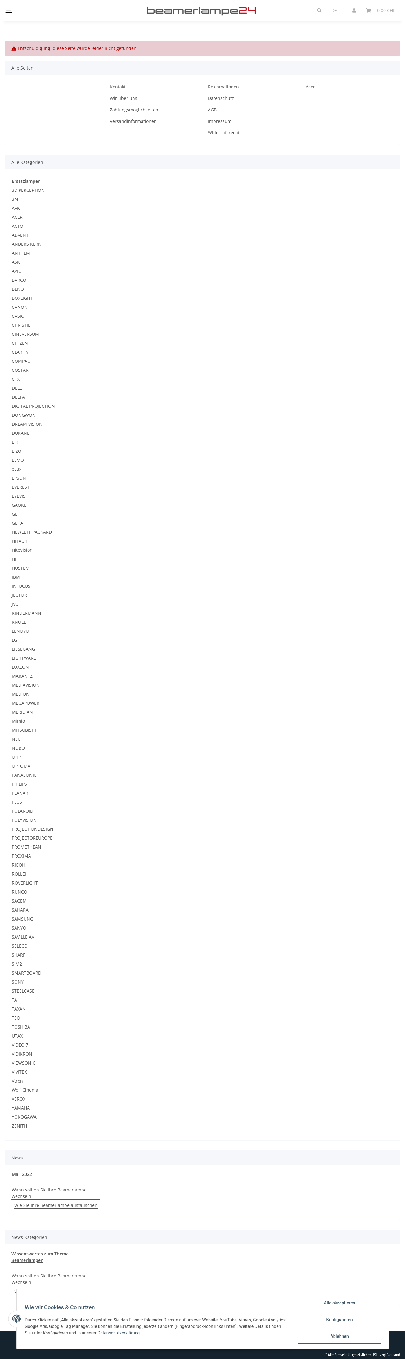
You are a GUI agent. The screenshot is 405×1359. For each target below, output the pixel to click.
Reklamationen (223, 87)
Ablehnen (338, 1336)
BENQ (18, 289)
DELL (17, 388)
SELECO (20, 946)
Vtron (17, 1081)
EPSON (19, 478)
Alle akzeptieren (337, 1304)
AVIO (17, 271)
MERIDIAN (22, 712)
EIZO (16, 451)
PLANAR (20, 793)
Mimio (18, 721)
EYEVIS (18, 496)
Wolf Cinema (25, 1090)
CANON (20, 307)
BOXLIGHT (22, 298)
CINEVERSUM (25, 334)
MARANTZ (22, 676)
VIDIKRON (22, 1054)
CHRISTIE (21, 325)
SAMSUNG (22, 919)
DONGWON (24, 415)
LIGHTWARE (24, 658)
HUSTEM (20, 568)
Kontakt (118, 87)
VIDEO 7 (20, 1045)
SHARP (18, 955)
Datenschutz (221, 98)
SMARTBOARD (26, 973)
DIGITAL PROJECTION (33, 406)
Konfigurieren (338, 1320)
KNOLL (19, 622)
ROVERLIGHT (25, 883)
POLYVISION (24, 820)
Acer (310, 87)
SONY (18, 982)
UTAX (17, 1036)
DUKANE (20, 433)
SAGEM (19, 901)
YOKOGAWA (24, 1117)
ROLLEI (19, 874)
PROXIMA (21, 856)
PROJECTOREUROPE (32, 838)
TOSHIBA (21, 1027)
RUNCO (19, 892)
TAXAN (19, 1009)
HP (14, 559)
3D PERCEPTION (28, 190)
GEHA (17, 523)
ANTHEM (21, 253)
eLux (16, 469)
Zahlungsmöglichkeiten (134, 110)
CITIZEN (20, 343)
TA (14, 1000)
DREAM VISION (27, 424)
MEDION (20, 694)
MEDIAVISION (26, 685)
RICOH (18, 865)
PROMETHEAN (26, 847)
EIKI (16, 442)
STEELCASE (23, 991)
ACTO (17, 226)
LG (14, 640)
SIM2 (17, 964)
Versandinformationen (133, 121)
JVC (15, 604)
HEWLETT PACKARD (32, 532)
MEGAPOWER (25, 703)
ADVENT (20, 235)
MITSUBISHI (24, 730)
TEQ (16, 1018)
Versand (393, 1355)
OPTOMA (21, 766)
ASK (16, 262)
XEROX (18, 1099)
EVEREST (20, 487)
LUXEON (20, 667)
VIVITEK (19, 1072)
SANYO (19, 928)
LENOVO (20, 631)
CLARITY (20, 352)
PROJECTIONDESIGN (32, 829)
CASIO (18, 316)
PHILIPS (19, 784)
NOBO (18, 748)
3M (15, 199)
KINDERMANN (26, 613)
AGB (212, 110)
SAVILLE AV (23, 937)
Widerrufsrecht (224, 133)
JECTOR (19, 595)
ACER (17, 217)
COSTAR (20, 370)
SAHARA (20, 910)
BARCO (19, 280)
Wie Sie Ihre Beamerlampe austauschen (55, 1205)
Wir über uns (123, 98)
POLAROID (22, 811)
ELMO (18, 460)
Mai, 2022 (22, 1174)
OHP (16, 757)
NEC (16, 739)
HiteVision (22, 550)
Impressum (220, 121)
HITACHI (20, 541)
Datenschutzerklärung (148, 1333)
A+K (16, 208)
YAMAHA (21, 1108)
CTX (16, 379)
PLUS (17, 802)
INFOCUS (21, 586)
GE (14, 514)
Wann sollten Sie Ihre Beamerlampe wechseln (49, 1193)
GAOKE (19, 505)
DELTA (18, 397)
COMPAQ (21, 361)
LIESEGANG (23, 649)
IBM (16, 577)
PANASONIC (24, 775)
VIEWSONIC (23, 1063)
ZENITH (19, 1126)
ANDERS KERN (27, 244)
